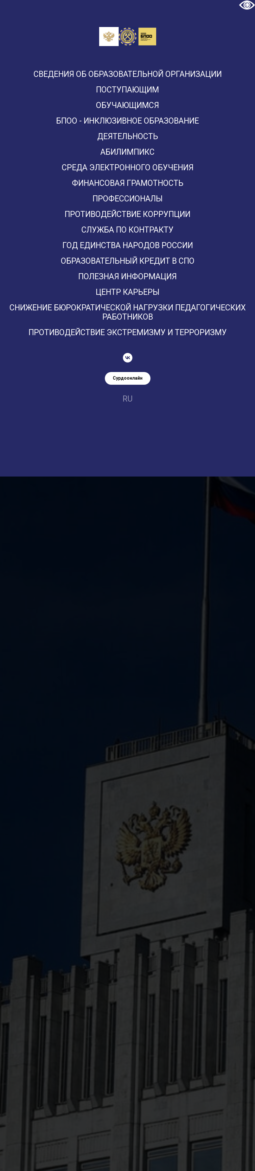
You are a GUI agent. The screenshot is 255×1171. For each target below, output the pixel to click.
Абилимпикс (127, 152)
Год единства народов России (127, 245)
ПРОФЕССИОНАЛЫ (127, 198)
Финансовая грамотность (127, 183)
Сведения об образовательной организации (128, 74)
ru (128, 398)
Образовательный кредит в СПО (127, 261)
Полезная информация (127, 276)
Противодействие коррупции (127, 214)
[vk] (127, 357)
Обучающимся (127, 105)
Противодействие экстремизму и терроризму (128, 332)
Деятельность (127, 136)
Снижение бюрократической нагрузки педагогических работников (128, 312)
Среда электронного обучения (128, 167)
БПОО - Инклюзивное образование (127, 120)
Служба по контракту (127, 229)
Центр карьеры (128, 292)
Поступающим (127, 89)
